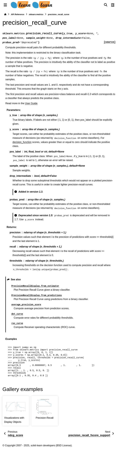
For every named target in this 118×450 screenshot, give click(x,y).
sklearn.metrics (36, 14)
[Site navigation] (5, 5)
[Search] (105, 5)
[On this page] (113, 5)
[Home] (5, 14)
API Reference (17, 14)
